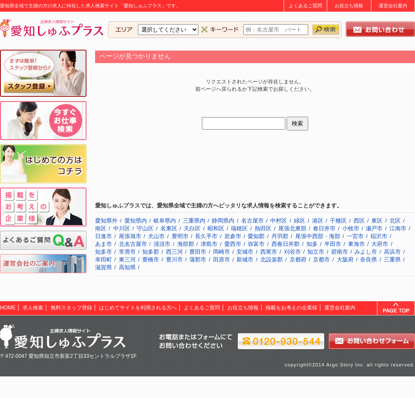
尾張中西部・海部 (317, 236)
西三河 (174, 251)
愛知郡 (256, 236)
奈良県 (368, 259)
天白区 (192, 228)
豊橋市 (150, 259)
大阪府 (345, 259)
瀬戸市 (374, 228)
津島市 (209, 244)
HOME (8, 308)
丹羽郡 (279, 236)
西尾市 (268, 251)
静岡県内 (223, 220)
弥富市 (256, 244)
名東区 (168, 228)
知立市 (315, 251)
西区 (359, 220)
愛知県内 (135, 220)
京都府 (298, 259)
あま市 (103, 244)
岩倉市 (232, 236)
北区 (395, 220)
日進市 (103, 236)
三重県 (392, 259)
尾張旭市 (130, 236)
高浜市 (392, 251)
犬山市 (156, 236)
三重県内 (194, 220)
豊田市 (197, 251)
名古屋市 (252, 220)
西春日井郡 (285, 244)
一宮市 (355, 236)
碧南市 (339, 251)
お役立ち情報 (349, 5)
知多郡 (150, 251)
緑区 (299, 220)
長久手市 (206, 236)
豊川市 (174, 259)
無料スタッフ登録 (71, 308)
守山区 (145, 228)
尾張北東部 (292, 228)
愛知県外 (106, 220)
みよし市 (365, 251)
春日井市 (324, 228)
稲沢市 (378, 236)
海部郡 (185, 244)
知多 (312, 244)
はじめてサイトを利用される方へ (138, 308)
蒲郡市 (197, 259)
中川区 (121, 228)
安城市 (244, 251)
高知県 (127, 267)
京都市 (321, 259)
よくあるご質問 (305, 5)
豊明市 (180, 236)
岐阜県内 (164, 220)
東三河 (127, 259)
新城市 (244, 259)
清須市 (161, 244)
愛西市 (232, 244)
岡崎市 (221, 251)
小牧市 (350, 228)
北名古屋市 (133, 244)
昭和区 (216, 228)
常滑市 (127, 251)
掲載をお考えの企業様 (291, 308)
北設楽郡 (271, 259)
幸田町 (103, 259)
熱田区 (263, 228)
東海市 (356, 244)
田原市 (221, 259)
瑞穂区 (239, 228)
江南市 (397, 228)
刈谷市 (292, 251)
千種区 (338, 220)
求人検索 (32, 308)
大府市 (379, 244)
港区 (317, 220)
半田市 (332, 244)
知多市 (103, 251)
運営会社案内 (393, 5)
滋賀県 (103, 267)
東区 (377, 220)
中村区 (278, 220)
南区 (100, 228)
